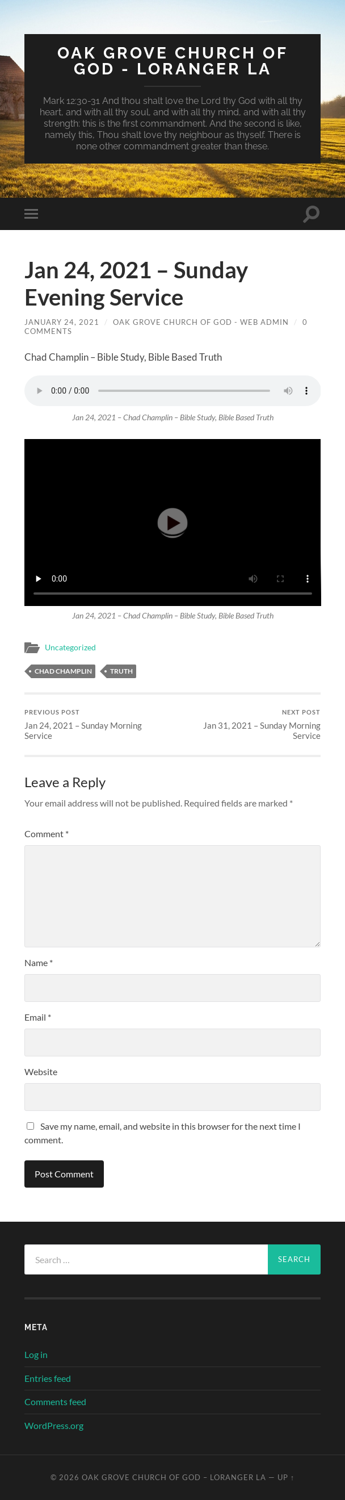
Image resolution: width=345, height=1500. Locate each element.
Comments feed (55, 1401)
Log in (36, 1354)
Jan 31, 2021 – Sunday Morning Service (248, 724)
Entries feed (47, 1378)
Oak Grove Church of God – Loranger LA (174, 1477)
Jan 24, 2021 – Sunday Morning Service (97, 724)
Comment (46, 833)
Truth (121, 671)
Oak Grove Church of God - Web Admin (201, 322)
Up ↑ (285, 1477)
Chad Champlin (63, 671)
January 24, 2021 (61, 322)
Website (40, 1071)
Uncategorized (70, 647)
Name (38, 962)
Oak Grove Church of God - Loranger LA (172, 61)
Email (37, 1017)
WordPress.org (53, 1425)
